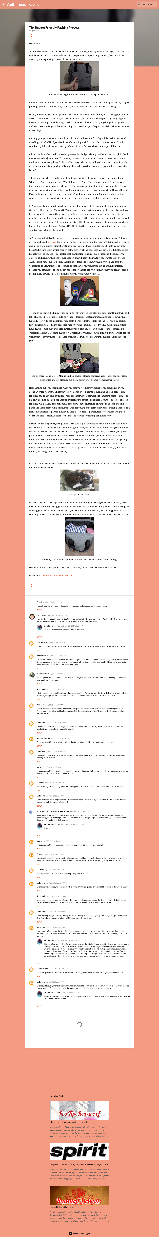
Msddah (40, 869)
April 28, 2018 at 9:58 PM (56, 896)
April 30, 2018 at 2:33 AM (55, 912)
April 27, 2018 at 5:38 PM (52, 841)
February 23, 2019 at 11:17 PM (72, 824)
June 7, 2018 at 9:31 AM (55, 982)
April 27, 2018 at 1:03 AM (57, 615)
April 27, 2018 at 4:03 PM (55, 796)
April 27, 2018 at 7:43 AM (56, 656)
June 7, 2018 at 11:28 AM (70, 993)
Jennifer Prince (43, 968)
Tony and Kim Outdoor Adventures (53, 811)
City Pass (52, 242)
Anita (39, 704)
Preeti (39, 602)
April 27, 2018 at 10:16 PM (55, 870)
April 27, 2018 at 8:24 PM (53, 854)
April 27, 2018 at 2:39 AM (58, 643)
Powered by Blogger (79, 1233)
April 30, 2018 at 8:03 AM (55, 927)
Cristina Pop (42, 642)
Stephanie (41, 689)
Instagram (47, 575)
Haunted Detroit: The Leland (61, 1207)
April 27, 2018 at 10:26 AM (52, 705)
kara (39, 767)
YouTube (69, 575)
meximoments (43, 738)
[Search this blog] (144, 4)
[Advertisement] (79, 1069)
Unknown (41, 722)
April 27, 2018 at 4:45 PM (79, 811)
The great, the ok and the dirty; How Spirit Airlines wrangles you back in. (79, 1165)
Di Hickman (42, 615)
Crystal (40, 854)
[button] (30, 35)
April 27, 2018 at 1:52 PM (51, 767)
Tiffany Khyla (43, 673)
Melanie (40, 782)
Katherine (41, 655)
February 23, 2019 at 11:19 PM (72, 626)
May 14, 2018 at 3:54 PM (70, 940)
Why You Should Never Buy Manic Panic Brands (68, 1122)
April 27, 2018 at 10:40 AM (56, 723)
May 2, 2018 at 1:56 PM (60, 969)
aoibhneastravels (52, 626)
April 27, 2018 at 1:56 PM (54, 783)
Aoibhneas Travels (23, 4)
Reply (39, 610)
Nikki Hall (41, 927)
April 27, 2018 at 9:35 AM (56, 689)
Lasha (39, 841)
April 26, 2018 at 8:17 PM (52, 602)
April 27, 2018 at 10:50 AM (61, 738)
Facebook (58, 575)
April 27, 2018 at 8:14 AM (59, 674)
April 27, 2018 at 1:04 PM (55, 752)
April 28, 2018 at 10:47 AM (56, 883)
